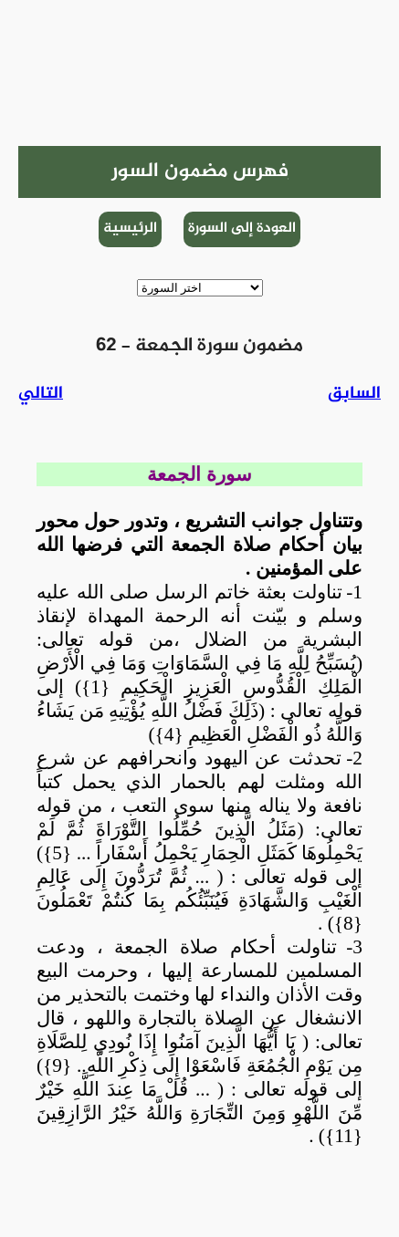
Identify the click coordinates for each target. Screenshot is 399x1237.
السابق (354, 393)
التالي (40, 393)
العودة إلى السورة (242, 228)
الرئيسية (130, 228)
